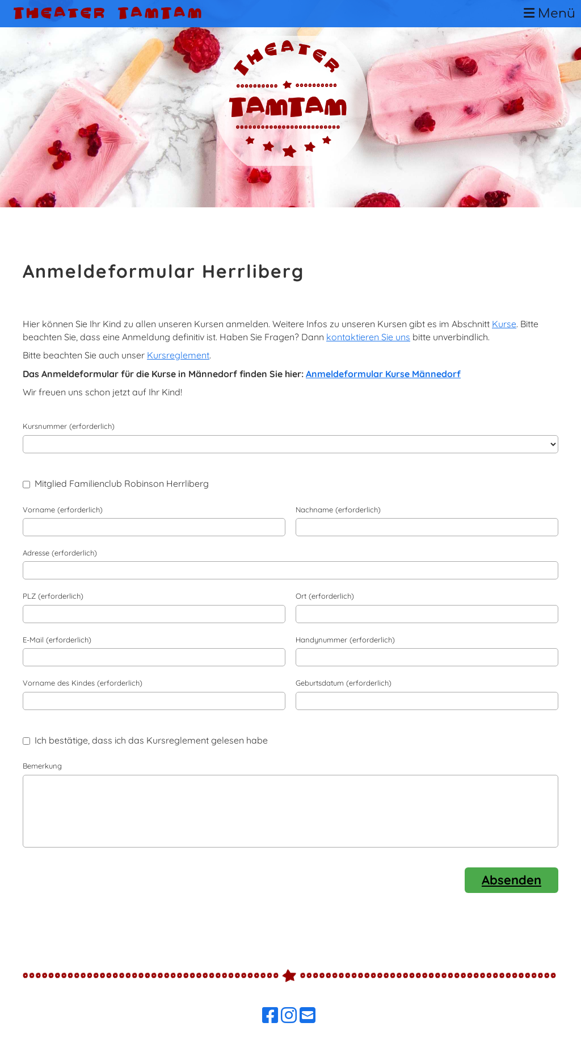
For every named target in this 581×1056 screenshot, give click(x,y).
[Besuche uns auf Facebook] (270, 1015)
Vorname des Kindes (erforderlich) (82, 682)
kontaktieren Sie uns (368, 337)
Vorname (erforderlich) (63, 509)
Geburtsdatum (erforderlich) (343, 682)
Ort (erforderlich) (325, 595)
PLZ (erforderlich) (53, 595)
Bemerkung (42, 765)
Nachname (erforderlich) (338, 509)
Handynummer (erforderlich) (345, 639)
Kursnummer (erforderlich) (69, 426)
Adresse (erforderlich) (60, 552)
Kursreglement (178, 355)
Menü (549, 13)
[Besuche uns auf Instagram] (289, 1015)
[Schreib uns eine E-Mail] (307, 1015)
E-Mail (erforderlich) (57, 639)
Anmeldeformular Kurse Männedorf (383, 373)
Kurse (504, 323)
